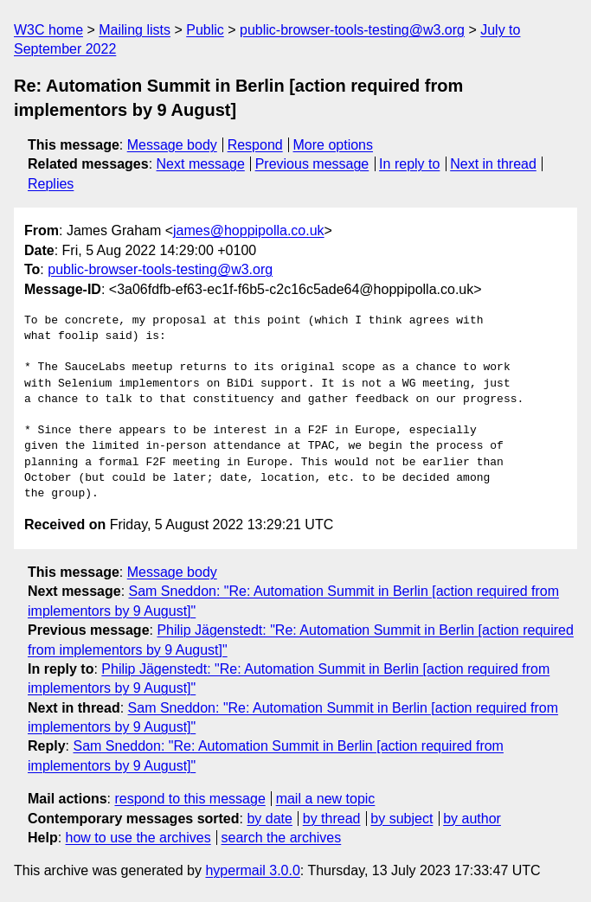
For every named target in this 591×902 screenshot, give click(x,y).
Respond (255, 145)
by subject (401, 818)
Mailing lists (134, 29)
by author (472, 818)
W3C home (48, 29)
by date (269, 818)
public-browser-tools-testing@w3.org (352, 29)
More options (333, 145)
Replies (51, 183)
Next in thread (493, 164)
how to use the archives (138, 837)
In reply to (409, 164)
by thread (332, 818)
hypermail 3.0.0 (252, 870)
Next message (201, 164)
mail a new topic (326, 798)
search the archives (282, 837)
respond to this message (189, 798)
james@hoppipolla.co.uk (248, 230)
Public (205, 29)
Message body (172, 145)
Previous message (312, 164)
